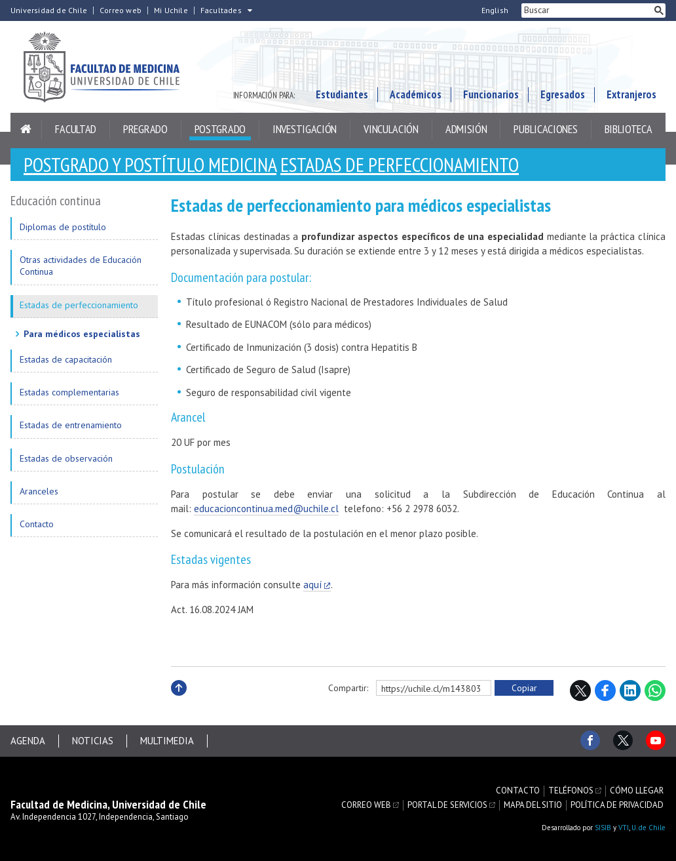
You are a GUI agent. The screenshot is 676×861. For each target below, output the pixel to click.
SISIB (603, 827)
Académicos (415, 94)
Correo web (120, 10)
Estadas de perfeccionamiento (399, 164)
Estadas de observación (66, 458)
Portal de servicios (447, 805)
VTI (623, 827)
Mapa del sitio (533, 805)
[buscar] (586, 10)
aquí (312, 584)
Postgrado (220, 128)
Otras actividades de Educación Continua (80, 265)
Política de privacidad (617, 805)
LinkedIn (630, 690)
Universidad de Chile (48, 10)
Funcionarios (491, 94)
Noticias (92, 740)
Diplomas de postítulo (63, 227)
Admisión (466, 128)
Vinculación (391, 128)
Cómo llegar (637, 791)
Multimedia (167, 740)
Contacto (37, 524)
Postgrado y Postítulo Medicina (150, 164)
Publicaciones (545, 128)
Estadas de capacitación (66, 359)
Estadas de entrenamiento (71, 425)
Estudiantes (342, 94)
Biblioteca (628, 128)
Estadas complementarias (69, 392)
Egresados (562, 94)
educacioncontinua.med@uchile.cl (266, 508)
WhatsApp (655, 690)
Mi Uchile (171, 10)
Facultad (75, 128)
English (494, 10)
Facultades (221, 10)
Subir (179, 702)
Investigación (304, 128)
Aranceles (39, 491)
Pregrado (145, 128)
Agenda (27, 740)
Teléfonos (570, 791)
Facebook (605, 690)
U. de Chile (648, 827)
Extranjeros (631, 94)
